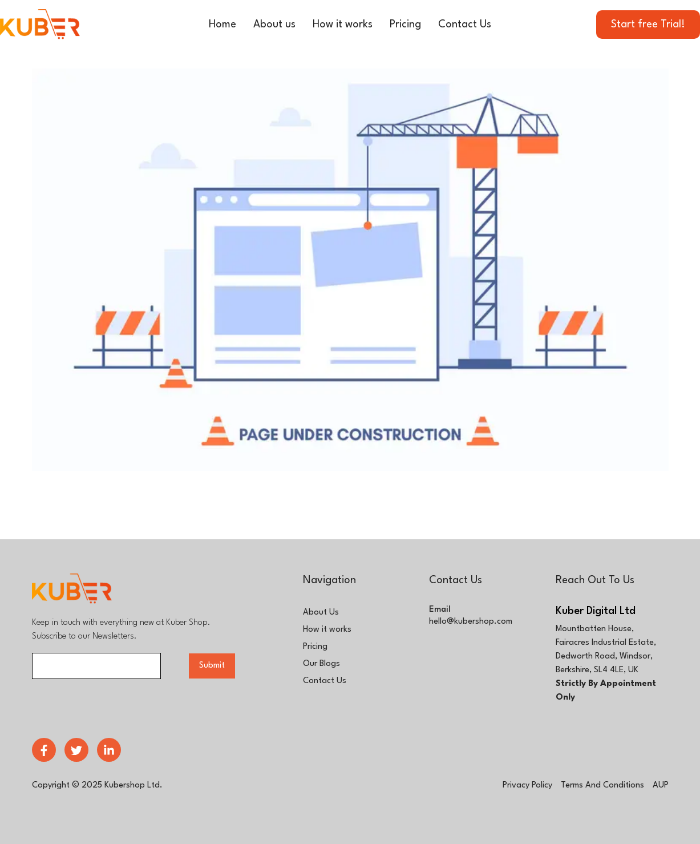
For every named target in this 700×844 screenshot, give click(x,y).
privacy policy (527, 785)
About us (274, 24)
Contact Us (464, 24)
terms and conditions (602, 785)
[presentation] (118, 707)
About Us (321, 612)
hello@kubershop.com (470, 621)
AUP (661, 785)
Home (222, 24)
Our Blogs (321, 664)
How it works (343, 24)
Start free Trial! (648, 24)
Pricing (405, 24)
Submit (212, 665)
